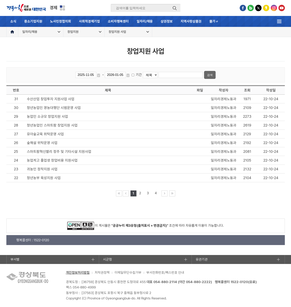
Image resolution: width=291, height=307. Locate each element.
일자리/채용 (145, 21)
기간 (139, 75)
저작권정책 (102, 273)
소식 (13, 21)
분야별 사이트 (62, 8)
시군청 (107, 259)
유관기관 (202, 259)
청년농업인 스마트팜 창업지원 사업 (52, 125)
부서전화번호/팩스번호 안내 (165, 273)
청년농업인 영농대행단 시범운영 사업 (54, 108)
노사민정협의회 (60, 21)
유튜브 (281, 8)
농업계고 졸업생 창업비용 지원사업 (52, 160)
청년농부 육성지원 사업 (44, 178)
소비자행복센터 (118, 21)
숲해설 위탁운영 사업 (42, 143)
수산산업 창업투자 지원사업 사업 (50, 99)
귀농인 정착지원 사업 (42, 169)
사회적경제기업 (89, 21)
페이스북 (243, 8)
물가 (215, 23)
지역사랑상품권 (191, 21)
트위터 (258, 8)
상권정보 (167, 21)
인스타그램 (274, 8)
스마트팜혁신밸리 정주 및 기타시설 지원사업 (59, 151)
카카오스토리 (266, 8)
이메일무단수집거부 (128, 273)
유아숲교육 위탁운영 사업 (45, 134)
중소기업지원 (33, 21)
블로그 (250, 8)
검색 (174, 8)
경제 (53, 7)
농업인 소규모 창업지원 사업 (47, 116)
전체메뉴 (279, 21)
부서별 (15, 259)
